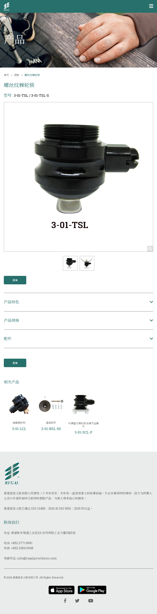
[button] (70, 263)
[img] (6, 6)
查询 (15, 280)
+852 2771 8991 (21, 543)
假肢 (16, 75)
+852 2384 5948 (22, 548)
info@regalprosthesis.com (37, 558)
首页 (6, 75)
